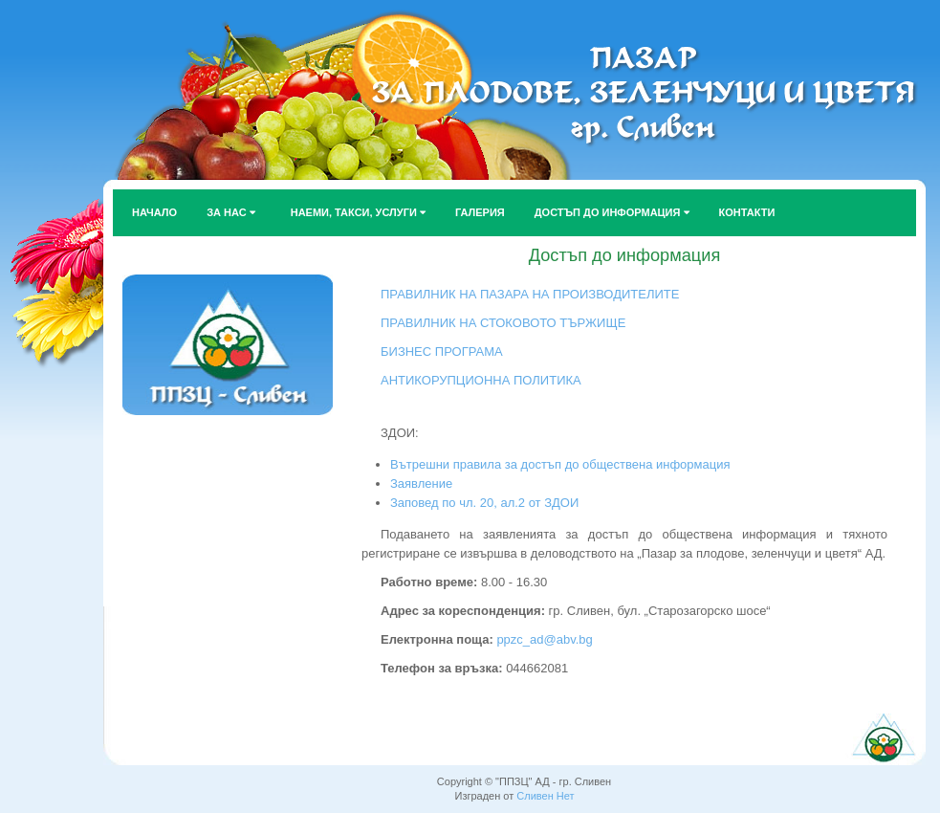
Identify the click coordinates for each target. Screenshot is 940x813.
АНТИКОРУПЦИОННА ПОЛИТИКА (481, 380)
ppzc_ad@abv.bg (543, 639)
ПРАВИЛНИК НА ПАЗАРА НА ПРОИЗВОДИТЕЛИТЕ (530, 294)
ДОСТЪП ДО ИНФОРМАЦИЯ (612, 212)
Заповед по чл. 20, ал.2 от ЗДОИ (484, 502)
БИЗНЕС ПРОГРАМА (442, 351)
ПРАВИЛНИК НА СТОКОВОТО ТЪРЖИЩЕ (503, 323)
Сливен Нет (545, 796)
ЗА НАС (231, 212)
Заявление (421, 483)
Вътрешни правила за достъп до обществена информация (560, 464)
